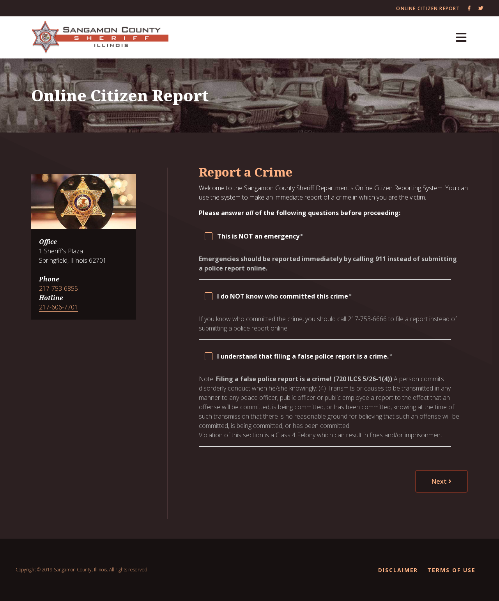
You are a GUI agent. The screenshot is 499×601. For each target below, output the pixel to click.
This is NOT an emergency (258, 236)
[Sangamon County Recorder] (100, 37)
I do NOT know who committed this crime (282, 296)
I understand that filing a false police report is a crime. (303, 356)
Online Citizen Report (428, 8)
